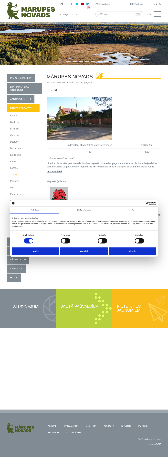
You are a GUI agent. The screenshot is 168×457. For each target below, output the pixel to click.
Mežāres (14, 181)
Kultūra (109, 426)
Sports (126, 426)
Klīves (13, 161)
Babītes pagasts (20, 108)
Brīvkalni (14, 128)
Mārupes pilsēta (21, 78)
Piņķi (12, 187)
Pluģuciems (16, 194)
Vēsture (15, 259)
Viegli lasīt (139, 4)
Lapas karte (104, 4)
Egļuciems (15, 155)
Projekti (53, 432)
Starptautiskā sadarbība (19, 88)
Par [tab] (133, 210)
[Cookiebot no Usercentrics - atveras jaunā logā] (142, 203)
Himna (14, 277)
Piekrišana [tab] (35, 210)
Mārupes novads (65, 82)
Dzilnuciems (16, 148)
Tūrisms (143, 426)
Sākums (51, 82)
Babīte (13, 115)
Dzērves (14, 141)
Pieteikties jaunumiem (129, 308)
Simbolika (16, 268)
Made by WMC (154, 444)
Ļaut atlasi (84, 251)
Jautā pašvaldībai (80, 306)
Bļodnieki (15, 122)
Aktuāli (52, 426)
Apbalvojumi (18, 99)
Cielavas (14, 135)
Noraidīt (35, 251)
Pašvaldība (71, 426)
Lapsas (14, 168)
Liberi (14, 174)
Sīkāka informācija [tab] (84, 210)
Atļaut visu (132, 251)
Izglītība (90, 426)
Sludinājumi (26, 307)
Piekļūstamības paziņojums (149, 439)
